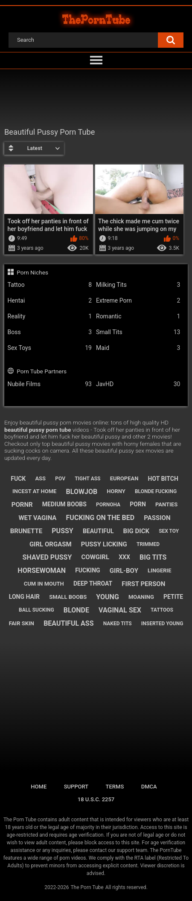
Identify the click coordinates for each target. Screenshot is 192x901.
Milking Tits (138, 285)
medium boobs (64, 504)
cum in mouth (44, 583)
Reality (50, 316)
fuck (18, 478)
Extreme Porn (138, 300)
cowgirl (95, 557)
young (107, 597)
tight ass (87, 479)
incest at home (34, 491)
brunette (26, 531)
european (124, 478)
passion (157, 518)
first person (143, 584)
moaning (141, 597)
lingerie (160, 570)
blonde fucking (156, 491)
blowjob (82, 492)
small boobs (68, 597)
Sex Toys (50, 348)
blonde (76, 610)
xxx (124, 557)
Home (39, 786)
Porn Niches (32, 272)
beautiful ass (68, 623)
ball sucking (36, 610)
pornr (22, 504)
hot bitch (163, 478)
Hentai (50, 300)
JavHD (138, 384)
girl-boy (124, 571)
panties (166, 504)
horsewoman (41, 570)
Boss (50, 332)
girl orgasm (50, 544)
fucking (87, 570)
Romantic (138, 316)
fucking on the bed (100, 518)
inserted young (162, 624)
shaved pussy (47, 557)
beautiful (98, 531)
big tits (153, 557)
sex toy (169, 531)
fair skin (21, 623)
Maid (138, 348)
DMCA (149, 786)
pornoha (108, 505)
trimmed (148, 544)
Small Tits (138, 332)
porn (138, 504)
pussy (62, 531)
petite (173, 596)
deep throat (92, 583)
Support (76, 786)
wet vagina (37, 518)
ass (40, 478)
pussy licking (104, 544)
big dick (136, 531)
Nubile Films (50, 384)
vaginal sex (120, 610)
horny (116, 491)
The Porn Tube (86, 887)
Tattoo (50, 285)
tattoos (162, 610)
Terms (115, 786)
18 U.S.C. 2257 (96, 799)
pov (60, 479)
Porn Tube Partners (42, 371)
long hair (24, 596)
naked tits (117, 624)
